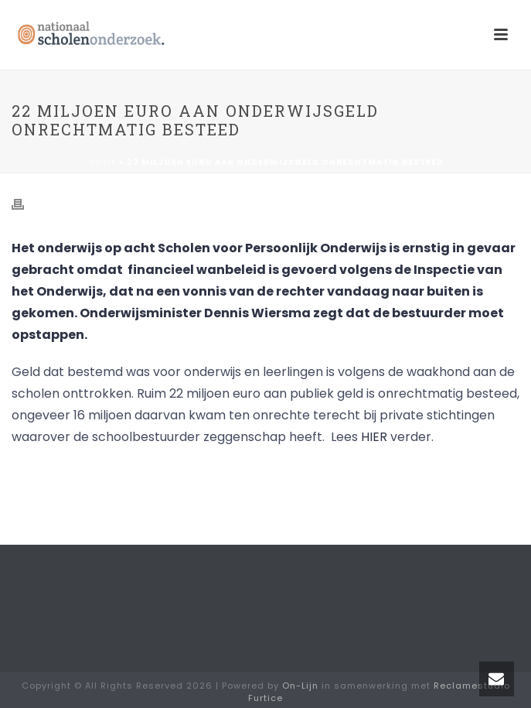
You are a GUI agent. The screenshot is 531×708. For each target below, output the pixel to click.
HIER (374, 437)
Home (102, 162)
